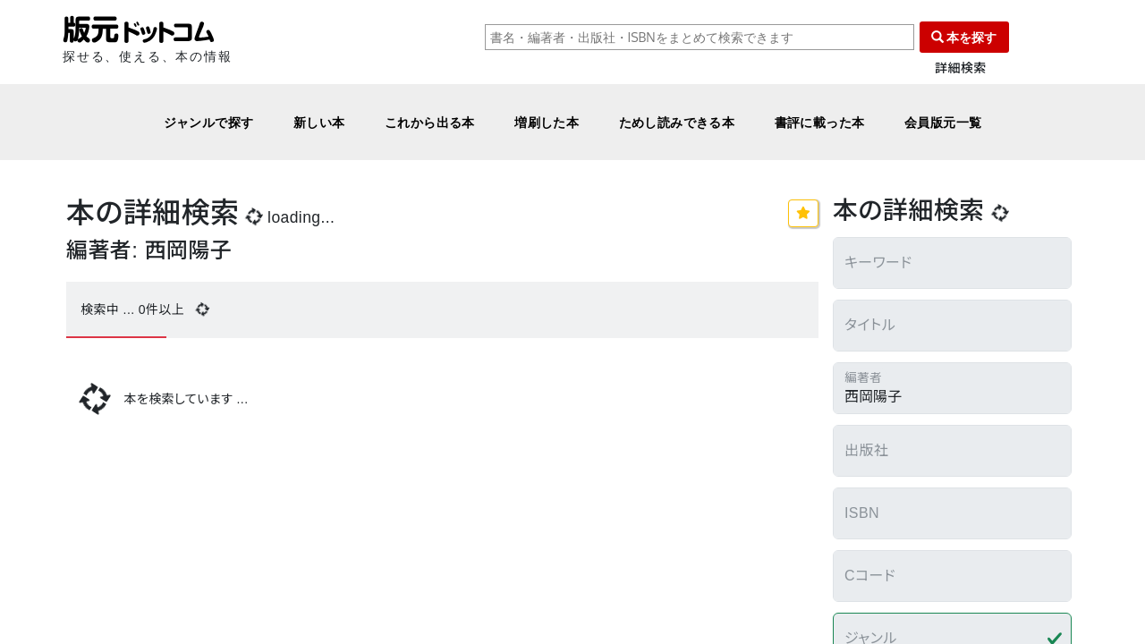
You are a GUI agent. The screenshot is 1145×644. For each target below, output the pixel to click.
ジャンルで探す (209, 122)
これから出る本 (430, 122)
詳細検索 (961, 68)
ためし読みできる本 (677, 122)
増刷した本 (546, 122)
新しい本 (319, 122)
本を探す (964, 37)
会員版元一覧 (943, 122)
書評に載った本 (820, 122)
